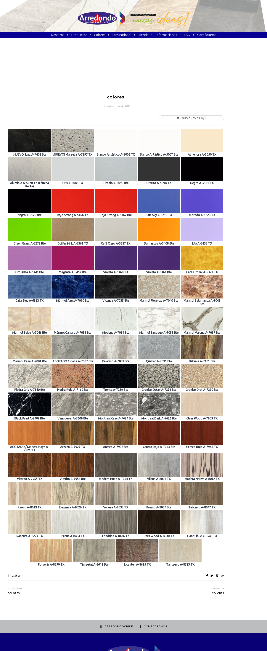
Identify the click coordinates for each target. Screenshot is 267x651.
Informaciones (166, 35)
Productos (79, 35)
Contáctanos (206, 35)
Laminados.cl (121, 35)
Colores (99, 35)
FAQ (187, 35)
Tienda (143, 35)
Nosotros (57, 35)
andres (16, 530)
